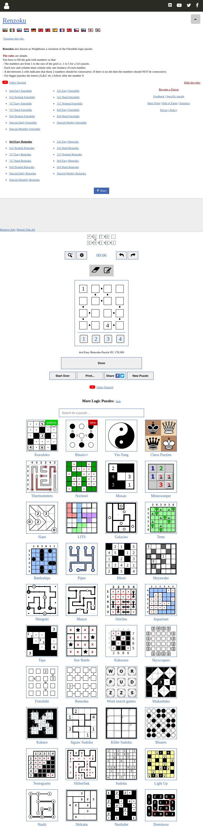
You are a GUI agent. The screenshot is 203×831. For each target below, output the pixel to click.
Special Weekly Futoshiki (72, 122)
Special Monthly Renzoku (24, 179)
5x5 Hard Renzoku (68, 147)
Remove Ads (7, 229)
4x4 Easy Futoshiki (20, 90)
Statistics (184, 103)
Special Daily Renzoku (22, 173)
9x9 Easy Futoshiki (68, 109)
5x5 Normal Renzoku (21, 147)
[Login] (6, 6)
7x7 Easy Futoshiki (20, 103)
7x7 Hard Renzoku (20, 160)
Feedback (158, 96)
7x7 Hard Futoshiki (20, 109)
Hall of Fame (169, 103)
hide (118, 401)
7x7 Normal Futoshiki (69, 103)
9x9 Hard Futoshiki (68, 116)
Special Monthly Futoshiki (24, 128)
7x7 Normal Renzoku (69, 154)
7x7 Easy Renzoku (20, 154)
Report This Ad (26, 229)
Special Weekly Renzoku (71, 173)
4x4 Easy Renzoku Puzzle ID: (101, 352)
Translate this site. (13, 38)
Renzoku (14, 20)
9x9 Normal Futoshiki (22, 116)
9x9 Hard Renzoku (68, 167)
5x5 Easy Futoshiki (68, 90)
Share (103, 190)
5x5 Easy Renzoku (68, 141)
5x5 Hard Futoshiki (68, 97)
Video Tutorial (17, 82)
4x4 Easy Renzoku (20, 141)
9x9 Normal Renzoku (21, 167)
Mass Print (153, 103)
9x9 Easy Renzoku (68, 160)
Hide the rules (192, 82)
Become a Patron (169, 89)
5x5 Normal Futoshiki (22, 97)
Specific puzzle (175, 96)
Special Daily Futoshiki (23, 122)
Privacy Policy (168, 110)
